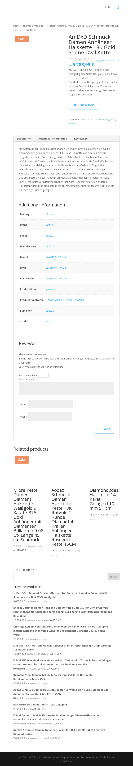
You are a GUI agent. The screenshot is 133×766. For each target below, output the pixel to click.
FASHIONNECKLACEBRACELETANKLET (66, 300)
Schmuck (87, 119)
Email (23, 416)
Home (16, 25)
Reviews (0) (81, 138)
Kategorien (50, 25)
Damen (62, 25)
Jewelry (50, 289)
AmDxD (50, 225)
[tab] (24, 139)
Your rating (25, 375)
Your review (26, 379)
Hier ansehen (83, 105)
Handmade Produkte (32, 25)
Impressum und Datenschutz (79, 757)
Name (23, 404)
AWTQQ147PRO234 (56, 257)
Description (24, 138)
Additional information (52, 138)
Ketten (72, 123)
